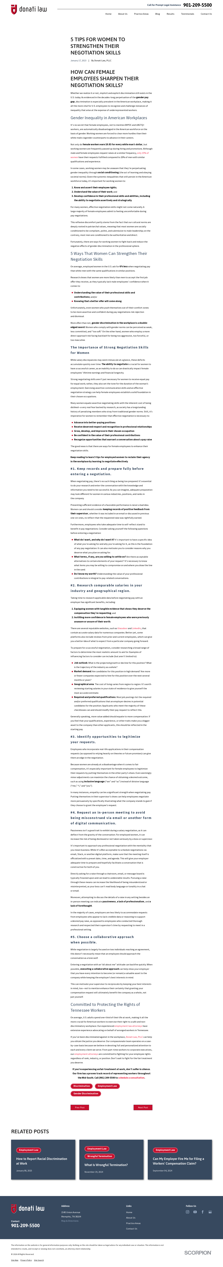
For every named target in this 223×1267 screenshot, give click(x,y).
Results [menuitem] (170, 13)
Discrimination (82, 1086)
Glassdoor (122, 628)
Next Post (142, 1107)
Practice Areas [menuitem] (141, 13)
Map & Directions (70, 1221)
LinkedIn (136, 628)
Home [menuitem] (108, 13)
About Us (130, 1218)
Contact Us (131, 1229)
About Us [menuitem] (122, 13)
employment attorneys (86, 1054)
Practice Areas (133, 1223)
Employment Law (107, 1086)
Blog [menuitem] (157, 13)
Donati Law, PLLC (134, 1036)
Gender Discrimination (86, 1093)
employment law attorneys (128, 1025)
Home (129, 1212)
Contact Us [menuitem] (206, 13)
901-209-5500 (197, 5)
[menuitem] (14, 1261)
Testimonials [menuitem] (187, 13)
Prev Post (81, 1107)
